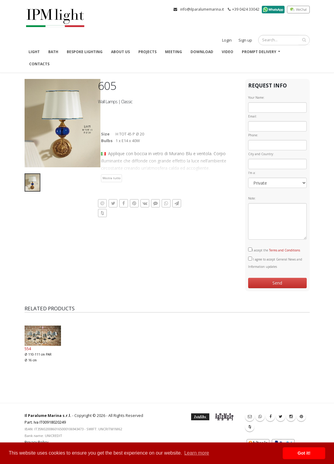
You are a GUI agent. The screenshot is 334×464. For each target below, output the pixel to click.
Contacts (39, 64)
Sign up (245, 40)
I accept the (274, 249)
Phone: (253, 135)
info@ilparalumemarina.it (202, 9)
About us (120, 51)
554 (28, 348)
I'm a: (252, 173)
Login (227, 40)
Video (227, 51)
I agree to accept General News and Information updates (275, 263)
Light (34, 51)
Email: (252, 116)
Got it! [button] (304, 453)
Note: (252, 198)
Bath (53, 51)
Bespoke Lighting (85, 51)
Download (202, 51)
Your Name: (256, 97)
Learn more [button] (196, 452)
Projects (147, 51)
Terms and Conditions (284, 250)
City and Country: (261, 154)
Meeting (173, 51)
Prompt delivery (259, 51)
